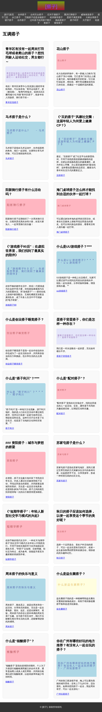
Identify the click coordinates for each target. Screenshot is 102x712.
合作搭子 (21, 20)
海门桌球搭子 (62, 232)
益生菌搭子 (61, 609)
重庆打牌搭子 (70, 14)
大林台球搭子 (92, 17)
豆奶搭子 (60, 175)
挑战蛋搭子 (60, 20)
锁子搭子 (9, 20)
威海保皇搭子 (87, 14)
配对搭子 (60, 413)
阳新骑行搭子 (11, 229)
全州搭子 (22, 14)
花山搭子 (60, 89)
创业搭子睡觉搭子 (14, 364)
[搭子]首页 (9, 14)
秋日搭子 (60, 558)
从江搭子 (16, 17)
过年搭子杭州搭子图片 (40, 20)
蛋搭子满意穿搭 (74, 17)
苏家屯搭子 (61, 481)
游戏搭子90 (10, 305)
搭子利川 (9, 428)
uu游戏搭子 (61, 291)
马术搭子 (9, 158)
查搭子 (47, 23)
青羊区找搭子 (11, 102)
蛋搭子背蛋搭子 (63, 356)
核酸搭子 (9, 682)
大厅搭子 (87, 20)
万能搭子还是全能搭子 (35, 17)
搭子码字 (74, 20)
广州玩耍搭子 (62, 694)
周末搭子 (9, 626)
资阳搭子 (9, 497)
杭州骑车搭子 (56, 17)
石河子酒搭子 (53, 14)
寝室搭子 (58, 23)
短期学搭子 (10, 559)
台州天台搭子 (36, 14)
